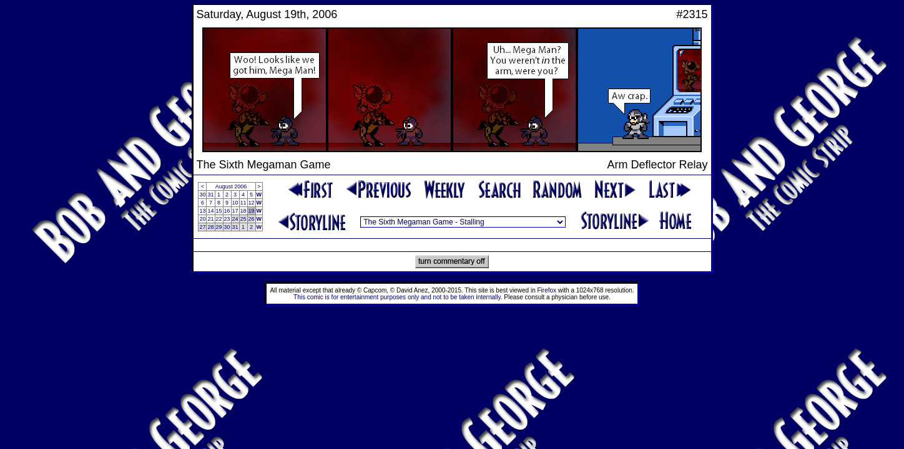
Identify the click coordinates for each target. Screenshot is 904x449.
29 (219, 227)
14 (210, 211)
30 (202, 194)
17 (235, 211)
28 (210, 227)
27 (202, 227)
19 (251, 211)
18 (243, 211)
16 (227, 211)
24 (235, 219)
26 (251, 219)
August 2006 (231, 186)
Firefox (547, 290)
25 (243, 219)
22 (219, 219)
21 (210, 219)
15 (219, 211)
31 (210, 194)
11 (243, 203)
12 (251, 203)
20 (202, 219)
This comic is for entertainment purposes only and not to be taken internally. (397, 297)
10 (235, 203)
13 (202, 211)
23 (227, 219)
